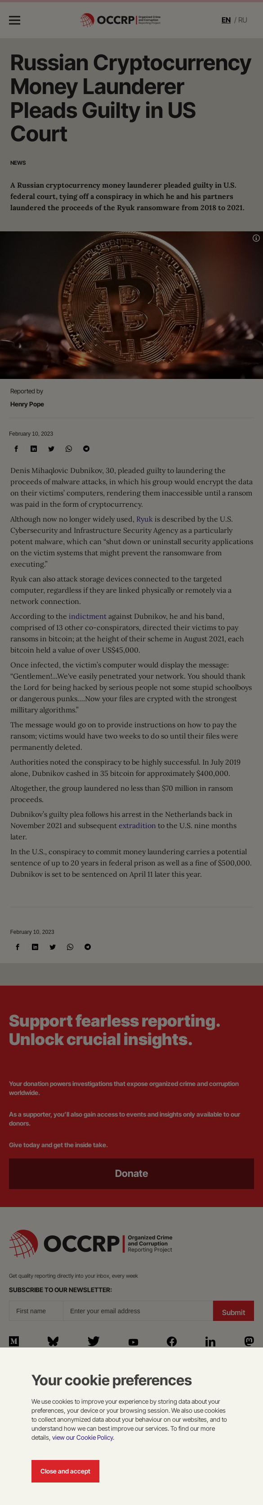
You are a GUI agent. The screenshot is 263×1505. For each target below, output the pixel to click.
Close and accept (65, 1471)
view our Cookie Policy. (83, 1437)
